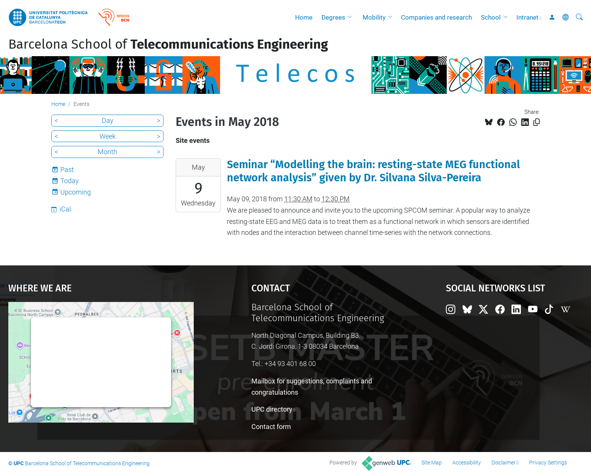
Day (107, 120)
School (491, 17)
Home (303, 17)
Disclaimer (503, 463)
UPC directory (271, 409)
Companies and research (436, 17)
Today (69, 181)
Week (108, 136)
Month (107, 152)
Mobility (374, 17)
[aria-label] (579, 17)
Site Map (431, 463)
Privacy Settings (548, 463)
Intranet (527, 17)
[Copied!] (536, 122)
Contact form (271, 427)
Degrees (333, 17)
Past (67, 169)
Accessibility (466, 463)
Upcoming (75, 192)
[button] (351, 17)
